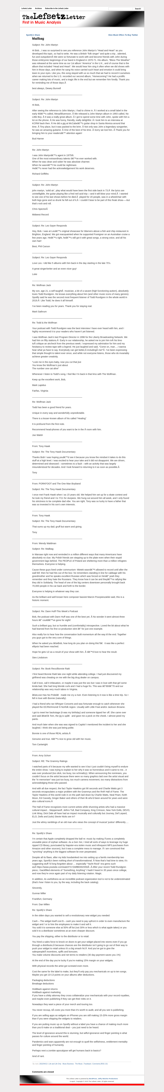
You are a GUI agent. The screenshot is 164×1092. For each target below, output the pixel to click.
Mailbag (38, 38)
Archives (38, 8)
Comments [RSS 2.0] (99, 1064)
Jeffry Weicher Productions (108, 1078)
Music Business (68, 1064)
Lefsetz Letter (26, 8)
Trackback (87, 1064)
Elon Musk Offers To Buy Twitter (123, 35)
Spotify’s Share (33, 35)
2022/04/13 (43, 1064)
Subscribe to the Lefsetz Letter (56, 8)
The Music (78, 1064)
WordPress (93, 1078)
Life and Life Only (55, 1064)
